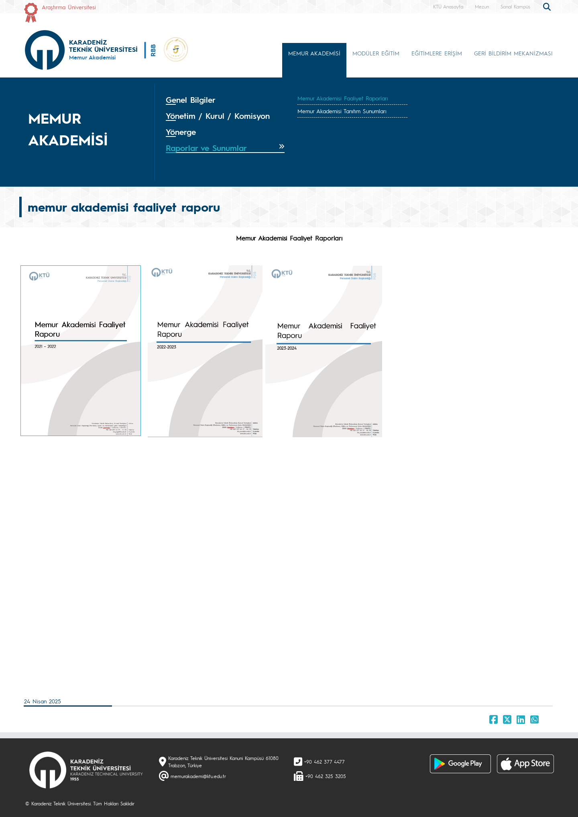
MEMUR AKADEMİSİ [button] (314, 53)
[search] (548, 6)
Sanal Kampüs (515, 6)
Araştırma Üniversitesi (69, 6)
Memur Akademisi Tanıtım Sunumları (342, 110)
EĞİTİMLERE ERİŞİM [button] (436, 53)
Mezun (482, 6)
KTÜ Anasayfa (448, 6)
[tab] (225, 100)
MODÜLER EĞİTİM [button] (375, 53)
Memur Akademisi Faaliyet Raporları (342, 98)
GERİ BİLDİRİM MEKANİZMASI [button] (513, 53)
